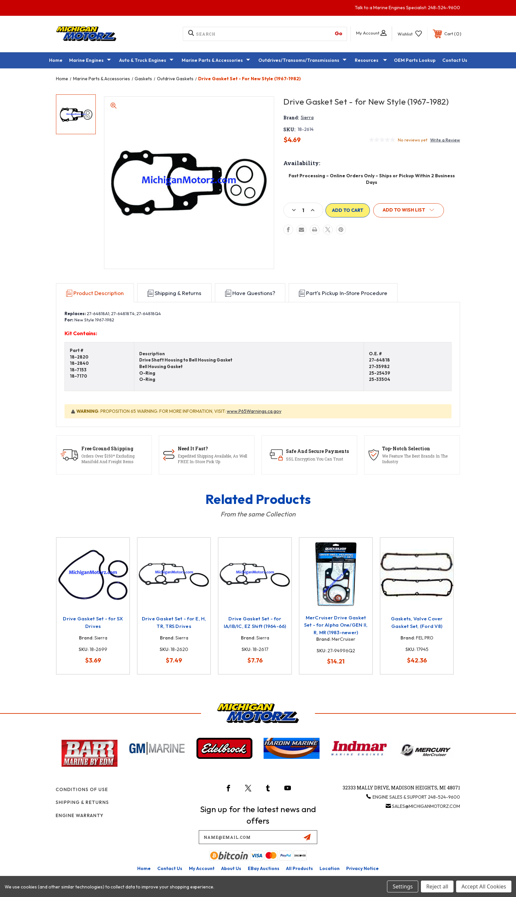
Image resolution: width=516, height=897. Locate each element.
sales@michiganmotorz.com (426, 806)
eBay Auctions (263, 868)
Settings (403, 886)
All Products (299, 868)
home (144, 868)
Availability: (301, 163)
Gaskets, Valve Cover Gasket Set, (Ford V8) (417, 622)
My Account (202, 868)
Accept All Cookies (483, 886)
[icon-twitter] (248, 788)
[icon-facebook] (228, 788)
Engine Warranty (79, 815)
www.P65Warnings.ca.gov (254, 411)
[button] (410, 210)
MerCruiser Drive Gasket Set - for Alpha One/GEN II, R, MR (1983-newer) (336, 624)
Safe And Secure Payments (317, 451)
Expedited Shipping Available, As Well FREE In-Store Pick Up (212, 458)
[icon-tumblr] (268, 788)
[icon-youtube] (288, 788)
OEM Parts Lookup (415, 60)
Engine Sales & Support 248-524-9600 (416, 797)
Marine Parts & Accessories (216, 60)
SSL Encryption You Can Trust (314, 458)
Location (330, 868)
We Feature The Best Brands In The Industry (415, 458)
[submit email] (307, 837)
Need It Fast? (193, 448)
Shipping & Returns (82, 802)
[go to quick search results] (338, 33)
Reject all (437, 886)
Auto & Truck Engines (146, 60)
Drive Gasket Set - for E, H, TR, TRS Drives (174, 622)
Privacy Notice (362, 868)
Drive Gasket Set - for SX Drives (93, 622)
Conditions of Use (82, 789)
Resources (371, 60)
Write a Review (445, 139)
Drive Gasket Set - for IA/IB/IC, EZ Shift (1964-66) (255, 622)
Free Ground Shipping (107, 448)
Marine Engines (90, 60)
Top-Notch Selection (406, 448)
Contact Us (454, 60)
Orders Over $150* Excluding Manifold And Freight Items (108, 458)
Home (56, 60)
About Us (231, 868)
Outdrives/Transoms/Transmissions (302, 60)
